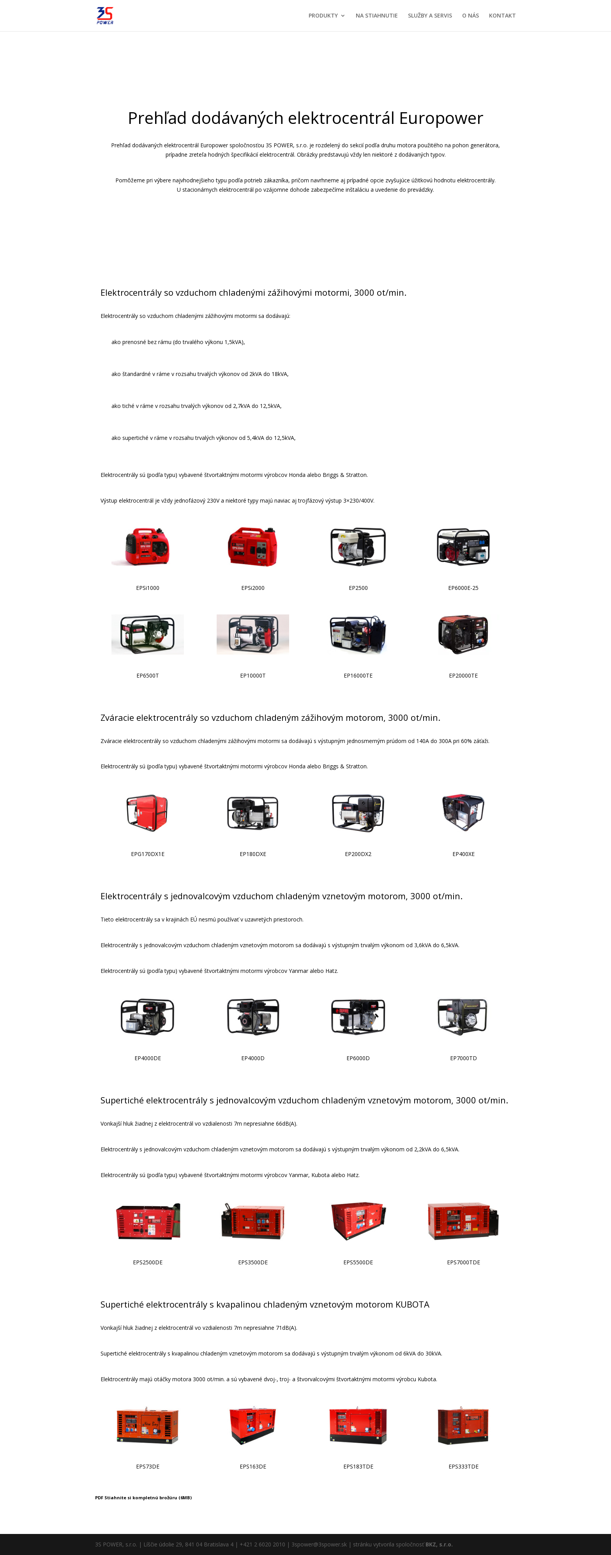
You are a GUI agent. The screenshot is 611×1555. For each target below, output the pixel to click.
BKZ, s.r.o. (439, 1544)
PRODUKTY (323, 16)
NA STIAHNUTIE (377, 16)
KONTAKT (502, 16)
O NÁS (470, 16)
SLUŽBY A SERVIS (430, 16)
